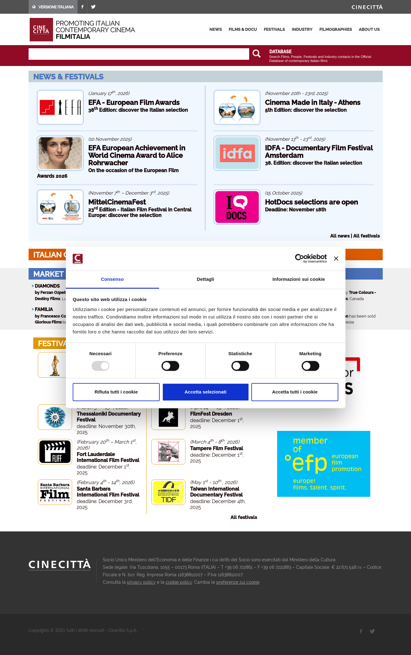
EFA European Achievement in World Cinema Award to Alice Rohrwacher (136, 155)
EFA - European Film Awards (134, 102)
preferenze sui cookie (237, 582)
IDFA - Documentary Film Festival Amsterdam (318, 151)
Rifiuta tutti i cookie (116, 391)
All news (339, 236)
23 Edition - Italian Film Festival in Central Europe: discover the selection (139, 212)
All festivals (366, 236)
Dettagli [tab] (205, 279)
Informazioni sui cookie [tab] (298, 279)
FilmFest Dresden (211, 414)
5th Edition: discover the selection (306, 110)
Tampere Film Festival (216, 448)
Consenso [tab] (112, 279)
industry (302, 29)
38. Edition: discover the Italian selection (313, 163)
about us (369, 29)
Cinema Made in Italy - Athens (312, 102)
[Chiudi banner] (336, 259)
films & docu (243, 29)
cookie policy (179, 582)
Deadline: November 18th (295, 210)
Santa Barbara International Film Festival (108, 492)
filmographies (335, 29)
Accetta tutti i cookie (295, 391)
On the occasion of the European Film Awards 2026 (108, 173)
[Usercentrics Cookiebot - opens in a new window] (299, 258)
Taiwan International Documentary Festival (216, 492)
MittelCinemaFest (117, 202)
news (215, 29)
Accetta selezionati (205, 391)
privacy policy (141, 582)
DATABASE (280, 51)
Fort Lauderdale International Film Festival (108, 457)
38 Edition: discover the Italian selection (138, 110)
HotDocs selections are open (311, 202)
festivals (274, 29)
